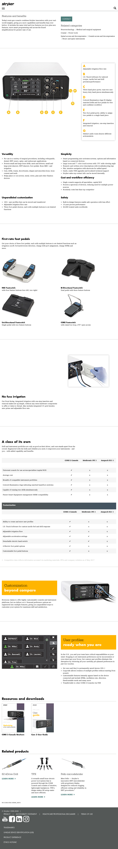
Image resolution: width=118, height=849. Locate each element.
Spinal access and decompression (73, 36)
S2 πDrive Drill (10, 774)
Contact (66, 19)
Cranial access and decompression (101, 36)
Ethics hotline (10, 842)
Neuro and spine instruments (73, 39)
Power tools (73, 33)
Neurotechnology (67, 29)
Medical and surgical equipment (88, 29)
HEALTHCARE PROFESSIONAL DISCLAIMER (59, 814)
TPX (33, 774)
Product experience (12, 837)
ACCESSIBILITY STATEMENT (26, 814)
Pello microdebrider (72, 774)
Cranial (63, 33)
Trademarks (9, 827)
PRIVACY (7, 814)
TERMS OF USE (87, 814)
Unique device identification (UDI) (19, 832)
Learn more (8, 778)
